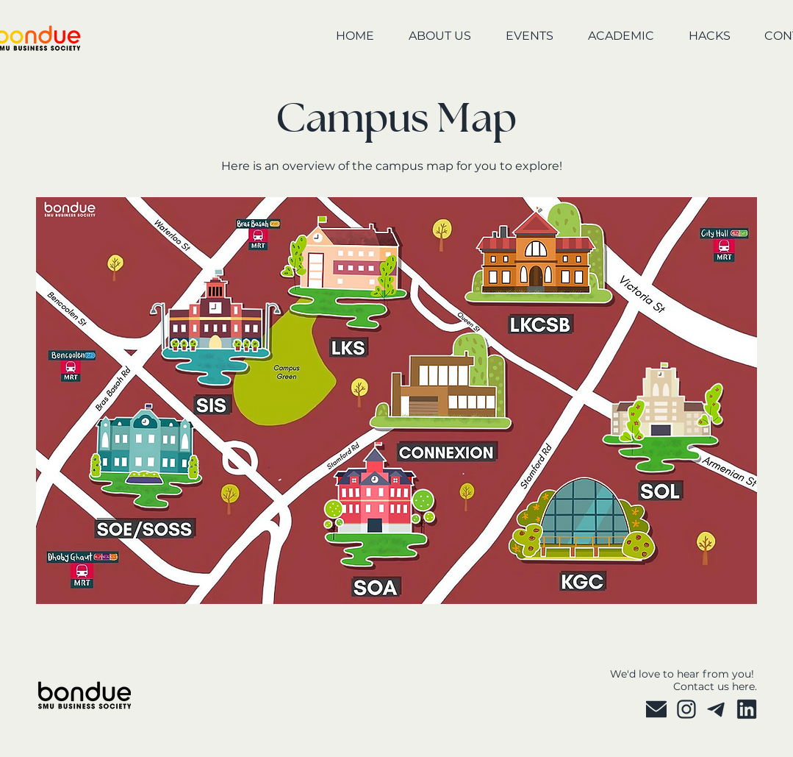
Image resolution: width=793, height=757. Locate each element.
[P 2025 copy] (746, 709)
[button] (429, 36)
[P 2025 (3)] (686, 709)
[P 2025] (656, 709)
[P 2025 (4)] (716, 709)
